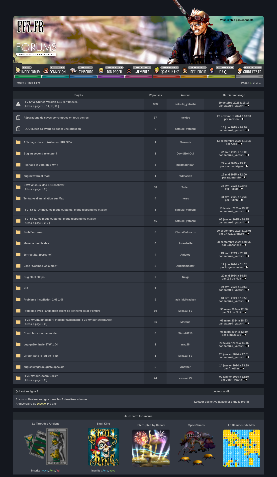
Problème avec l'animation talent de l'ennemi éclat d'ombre (62, 310)
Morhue (185, 321)
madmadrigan (185, 164)
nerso (185, 198)
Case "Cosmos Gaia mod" (41, 265)
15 (51, 106)
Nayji (185, 277)
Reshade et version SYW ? (41, 164)
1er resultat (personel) (38, 254)
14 (47, 106)
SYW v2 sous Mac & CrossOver (44, 184)
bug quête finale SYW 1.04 (41, 344)
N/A (26, 288)
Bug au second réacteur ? (40, 153)
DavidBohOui (185, 153)
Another (185, 366)
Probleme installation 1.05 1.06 (44, 299)
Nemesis (185, 142)
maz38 (185, 344)
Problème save (33, 232)
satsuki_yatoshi (185, 104)
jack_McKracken (185, 299)
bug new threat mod (37, 175)
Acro (234, 143)
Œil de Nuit (234, 278)
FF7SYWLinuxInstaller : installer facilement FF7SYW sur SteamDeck (68, 319)
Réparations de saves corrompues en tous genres (56, 117)
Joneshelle (185, 243)
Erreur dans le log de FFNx (41, 355)
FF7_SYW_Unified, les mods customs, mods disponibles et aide (65, 209)
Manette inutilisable (36, 243)
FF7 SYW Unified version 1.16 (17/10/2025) (51, 101)
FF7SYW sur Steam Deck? (41, 375)
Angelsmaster (185, 265)
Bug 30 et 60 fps (34, 277)
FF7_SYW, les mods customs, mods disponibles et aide (60, 218)
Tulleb (185, 187)
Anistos (185, 254)
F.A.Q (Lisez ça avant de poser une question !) (54, 128)
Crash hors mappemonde (40, 333)
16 (56, 106)
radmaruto (185, 175)
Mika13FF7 (185, 310)
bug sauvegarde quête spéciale (44, 366)
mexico (185, 117)
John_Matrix (234, 379)
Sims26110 (185, 333)
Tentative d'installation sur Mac (44, 198)
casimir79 (185, 378)
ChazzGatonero (185, 232)
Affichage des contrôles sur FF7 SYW (48, 142)
